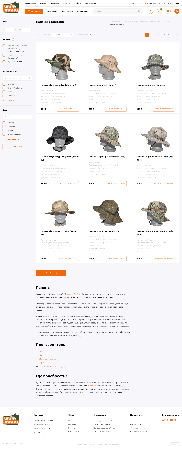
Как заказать (135, 424)
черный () (12, 127)
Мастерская (90, 3)
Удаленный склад (15, 62)
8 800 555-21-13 (41, 424)
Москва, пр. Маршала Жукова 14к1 (17, 56)
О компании (30, 3)
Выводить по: (82, 35)
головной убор (74, 294)
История (72, 428)
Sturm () (11, 92)
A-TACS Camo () (14, 134)
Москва (135, 3)
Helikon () (11, 84)
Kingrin (42, 355)
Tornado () (12, 96)
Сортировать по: (43, 35)
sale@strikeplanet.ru (42, 429)
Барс (41, 363)
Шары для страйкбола (103, 424)
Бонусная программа (102, 431)
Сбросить (17, 146)
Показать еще (51, 273)
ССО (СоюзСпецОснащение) (53, 367)
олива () (11, 123)
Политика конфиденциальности (14, 446)
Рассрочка (54, 3)
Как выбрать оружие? (103, 421)
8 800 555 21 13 (153, 3)
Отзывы (66, 3)
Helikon (42, 351)
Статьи (42, 3)
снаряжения (93, 386)
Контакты (82, 11)
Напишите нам (173, 3)
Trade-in (77, 3)
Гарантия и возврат (138, 431)
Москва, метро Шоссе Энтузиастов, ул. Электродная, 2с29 (17, 48)
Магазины (52, 11)
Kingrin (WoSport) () (16, 88)
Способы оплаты (137, 428)
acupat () (11, 130)
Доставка (67, 11)
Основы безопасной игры (105, 428)
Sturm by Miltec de (47, 359)
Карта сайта (73, 431)
